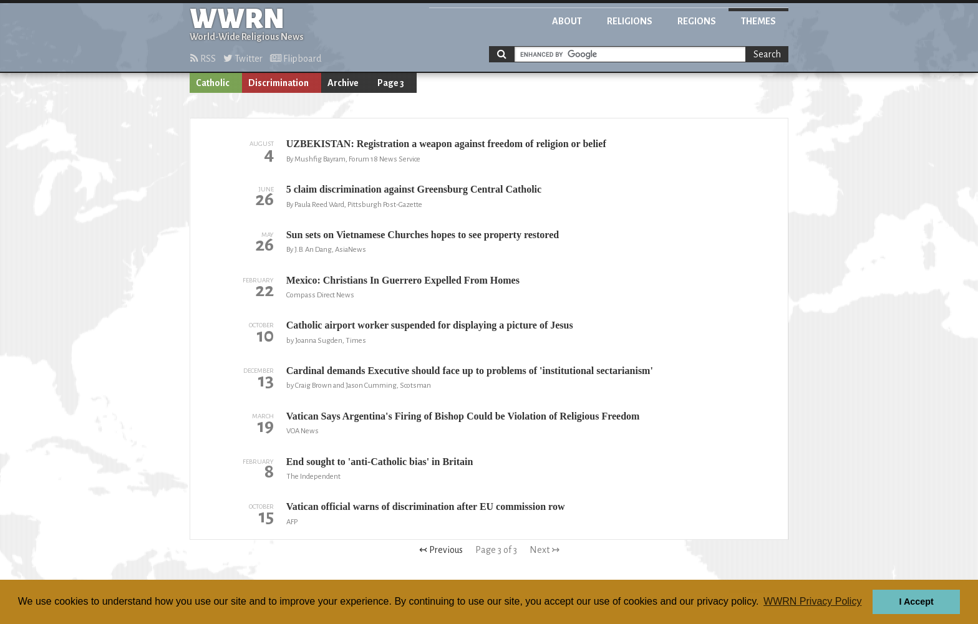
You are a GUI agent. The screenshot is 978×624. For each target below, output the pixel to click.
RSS (203, 59)
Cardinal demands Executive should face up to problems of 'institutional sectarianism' (469, 370)
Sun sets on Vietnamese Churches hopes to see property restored (422, 234)
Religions (629, 21)
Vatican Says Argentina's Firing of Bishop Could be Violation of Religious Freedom (463, 416)
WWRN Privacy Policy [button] (812, 601)
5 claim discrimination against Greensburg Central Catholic (413, 189)
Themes (758, 21)
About (567, 21)
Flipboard (295, 59)
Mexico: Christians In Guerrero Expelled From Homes (403, 280)
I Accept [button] (916, 602)
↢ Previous (441, 550)
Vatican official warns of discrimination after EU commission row (425, 506)
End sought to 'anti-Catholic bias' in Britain (379, 461)
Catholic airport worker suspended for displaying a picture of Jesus (429, 325)
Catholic (213, 83)
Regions (696, 21)
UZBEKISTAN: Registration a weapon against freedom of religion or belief (446, 143)
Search (767, 54)
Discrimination (278, 83)
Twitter (243, 59)
